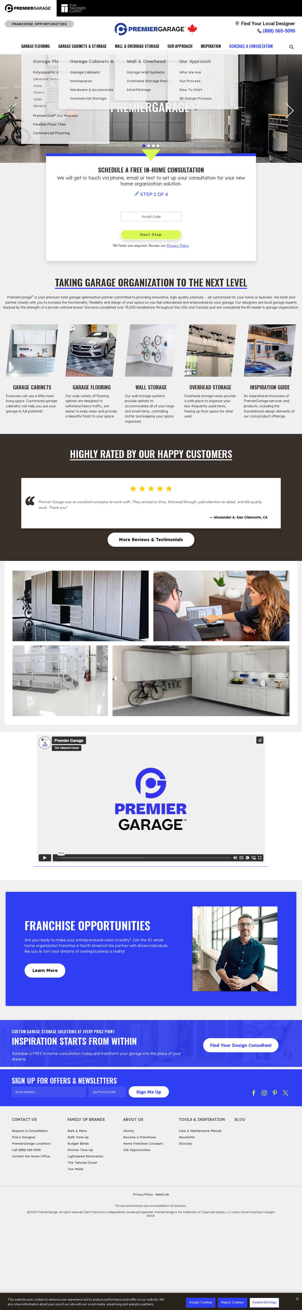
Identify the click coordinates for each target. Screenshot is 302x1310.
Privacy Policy (178, 246)
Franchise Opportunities (39, 24)
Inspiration (211, 46)
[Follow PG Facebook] (253, 1176)
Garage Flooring (35, 46)
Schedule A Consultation (251, 46)
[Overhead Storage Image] (210, 350)
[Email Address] (49, 1175)
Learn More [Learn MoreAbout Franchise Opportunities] (45, 1053)
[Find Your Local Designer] (265, 23)
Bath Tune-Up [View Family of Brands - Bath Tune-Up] (78, 1220)
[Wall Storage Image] (151, 350)
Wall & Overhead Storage (137, 46)
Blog (240, 1202)
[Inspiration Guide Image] (270, 350)
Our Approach (180, 46)
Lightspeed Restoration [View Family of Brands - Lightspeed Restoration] (85, 1239)
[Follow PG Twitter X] (285, 1176)
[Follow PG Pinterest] (275, 1176)
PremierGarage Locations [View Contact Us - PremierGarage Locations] (31, 1226)
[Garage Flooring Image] (91, 350)
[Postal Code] (151, 216)
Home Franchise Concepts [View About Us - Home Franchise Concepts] (143, 1226)
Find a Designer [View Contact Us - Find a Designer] (24, 1220)
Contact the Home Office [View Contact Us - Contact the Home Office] (31, 1239)
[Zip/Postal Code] (107, 1175)
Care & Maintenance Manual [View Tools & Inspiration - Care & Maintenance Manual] (200, 1214)
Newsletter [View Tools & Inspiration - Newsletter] (187, 1220)
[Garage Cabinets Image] (32, 350)
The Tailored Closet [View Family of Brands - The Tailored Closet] (82, 1245)
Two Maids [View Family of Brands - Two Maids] (75, 1252)
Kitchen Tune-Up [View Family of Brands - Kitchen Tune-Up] (80, 1233)
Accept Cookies (201, 1302)
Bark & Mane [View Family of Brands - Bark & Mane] (77, 1214)
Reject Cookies (232, 1302)
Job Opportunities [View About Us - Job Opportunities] (137, 1233)
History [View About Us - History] (128, 1214)
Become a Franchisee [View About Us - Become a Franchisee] (139, 1220)
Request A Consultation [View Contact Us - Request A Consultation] (30, 1214)
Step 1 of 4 (154, 194)
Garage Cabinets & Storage (82, 46)
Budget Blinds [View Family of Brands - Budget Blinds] (78, 1226)
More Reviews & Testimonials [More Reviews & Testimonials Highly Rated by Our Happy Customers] (151, 622)
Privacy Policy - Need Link (151, 1277)
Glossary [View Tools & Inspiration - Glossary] (185, 1226)
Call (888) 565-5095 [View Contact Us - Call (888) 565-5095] (26, 1233)
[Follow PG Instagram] (264, 1176)
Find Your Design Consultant (241, 1128)
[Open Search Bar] (291, 47)
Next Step (151, 234)
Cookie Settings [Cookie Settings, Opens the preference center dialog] (264, 1302)
